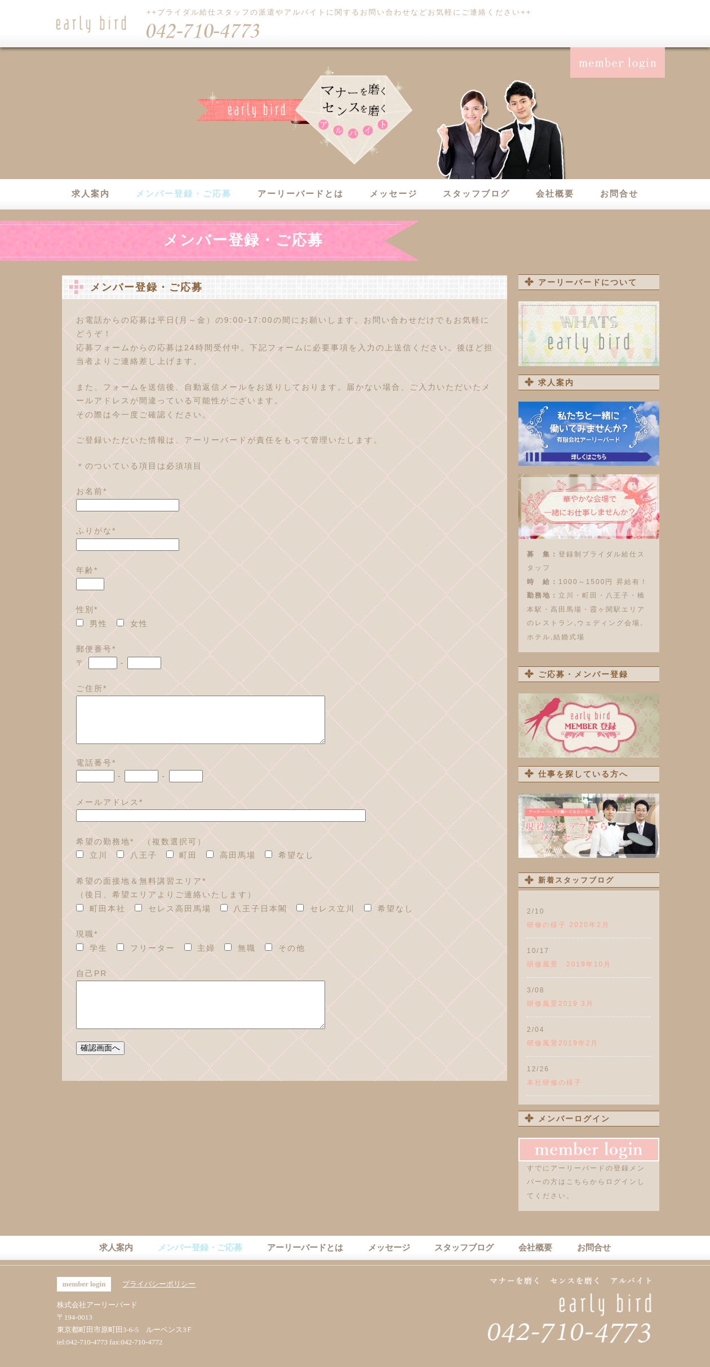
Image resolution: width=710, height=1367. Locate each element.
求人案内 (91, 193)
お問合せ (619, 193)
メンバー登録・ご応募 (184, 193)
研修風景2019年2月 (562, 1043)
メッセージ (394, 193)
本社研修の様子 (554, 1083)
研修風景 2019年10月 (569, 964)
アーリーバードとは (301, 193)
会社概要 (555, 193)
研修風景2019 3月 (560, 1004)
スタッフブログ (476, 193)
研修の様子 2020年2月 (568, 925)
